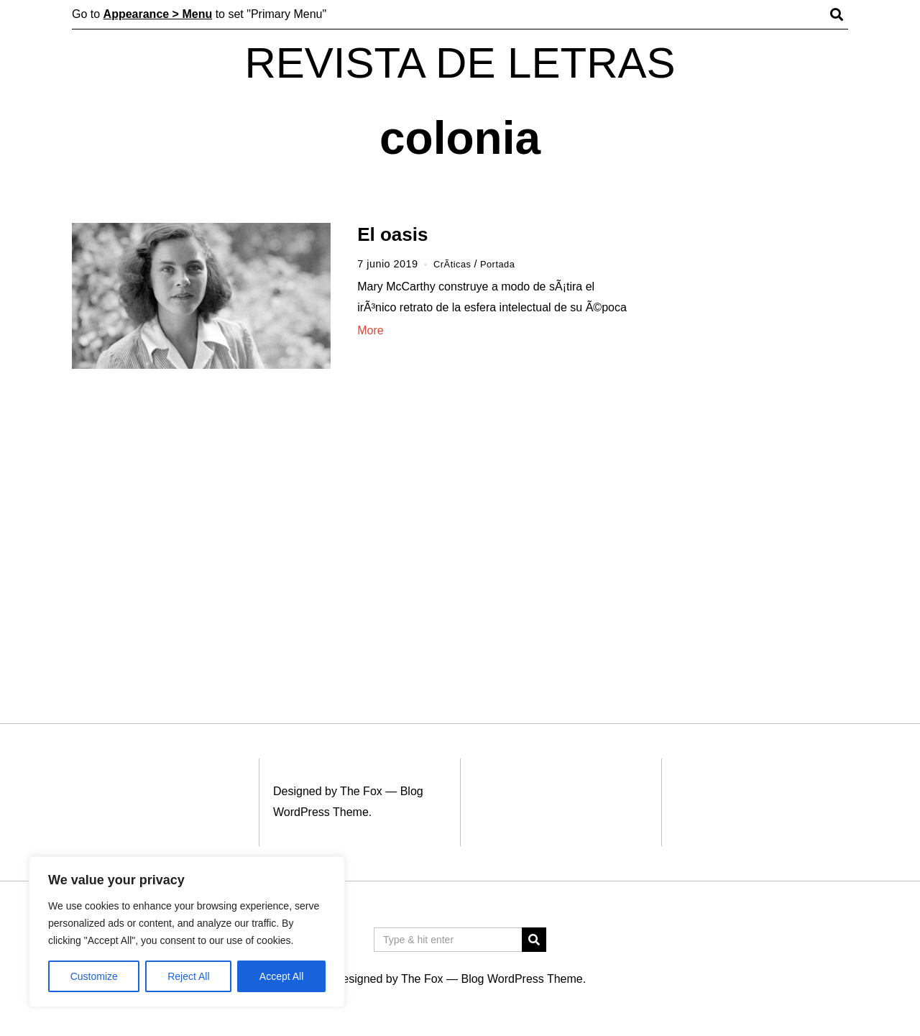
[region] (187, 931)
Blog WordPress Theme (521, 979)
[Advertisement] (753, 444)
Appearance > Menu (158, 14)
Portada (503, 264)
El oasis (392, 234)
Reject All (188, 976)
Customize (94, 976)
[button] (534, 939)
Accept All (281, 976)
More (370, 330)
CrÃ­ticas (454, 264)
